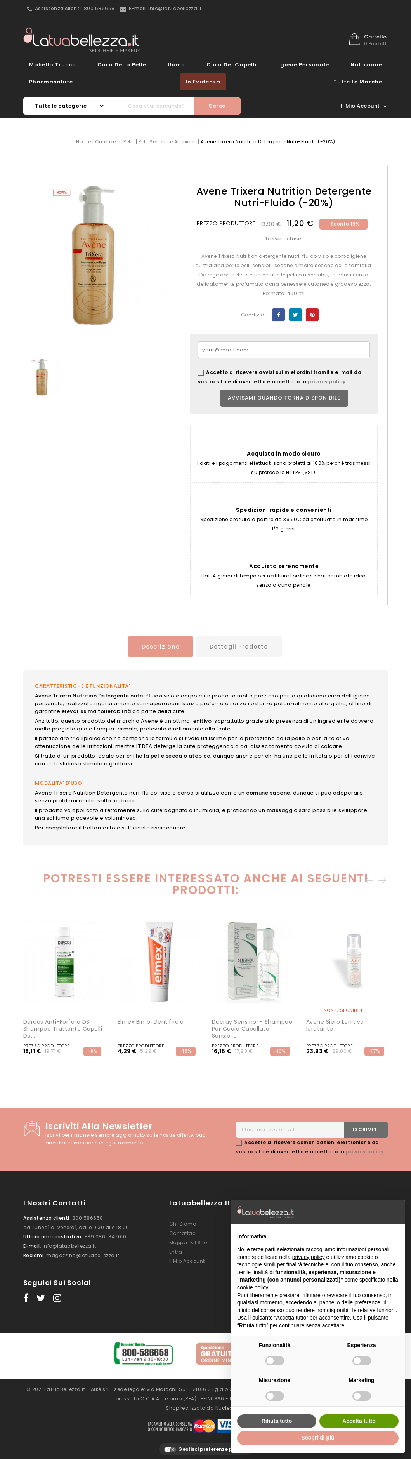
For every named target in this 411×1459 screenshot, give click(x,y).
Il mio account (187, 1260)
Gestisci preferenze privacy (206, 1444)
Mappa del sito (188, 1241)
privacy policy (326, 381)
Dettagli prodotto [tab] (240, 646)
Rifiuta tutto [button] (277, 1421)
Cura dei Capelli (231, 64)
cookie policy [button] (252, 1287)
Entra (175, 1250)
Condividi (278, 315)
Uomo (176, 64)
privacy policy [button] (308, 1257)
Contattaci (183, 1232)
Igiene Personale (303, 64)
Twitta (295, 315)
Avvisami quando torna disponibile (284, 398)
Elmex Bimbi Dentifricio (151, 1020)
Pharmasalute (51, 81)
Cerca (217, 106)
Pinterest (312, 315)
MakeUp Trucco (52, 64)
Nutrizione (366, 64)
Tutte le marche (357, 81)
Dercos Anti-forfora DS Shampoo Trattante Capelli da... (62, 1027)
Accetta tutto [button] (359, 1421)
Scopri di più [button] (318, 1438)
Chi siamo (182, 1222)
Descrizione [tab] (156, 646)
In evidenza (203, 81)
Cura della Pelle (121, 64)
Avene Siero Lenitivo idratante (335, 1024)
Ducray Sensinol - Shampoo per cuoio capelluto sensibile (252, 1027)
